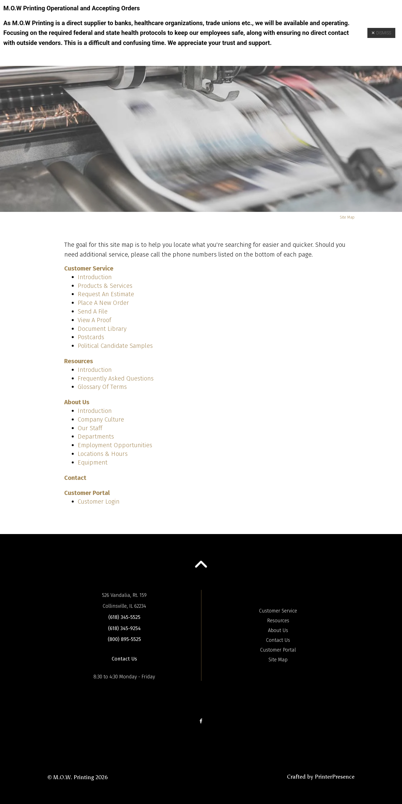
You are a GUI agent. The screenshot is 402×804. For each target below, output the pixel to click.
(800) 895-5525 (124, 639)
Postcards (91, 337)
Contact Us (124, 659)
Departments (96, 436)
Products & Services (105, 285)
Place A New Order (103, 303)
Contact (75, 478)
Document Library (102, 328)
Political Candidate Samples (115, 346)
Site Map (278, 660)
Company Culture (101, 419)
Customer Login (98, 501)
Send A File (92, 311)
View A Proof (94, 320)
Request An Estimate (106, 294)
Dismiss (381, 33)
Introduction (95, 277)
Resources (78, 361)
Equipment (92, 462)
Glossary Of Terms (102, 387)
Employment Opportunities (115, 445)
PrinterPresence (335, 776)
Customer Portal (87, 493)
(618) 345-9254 (124, 628)
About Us (76, 402)
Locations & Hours (103, 454)
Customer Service (88, 268)
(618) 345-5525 (124, 617)
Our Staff (90, 428)
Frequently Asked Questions (116, 378)
